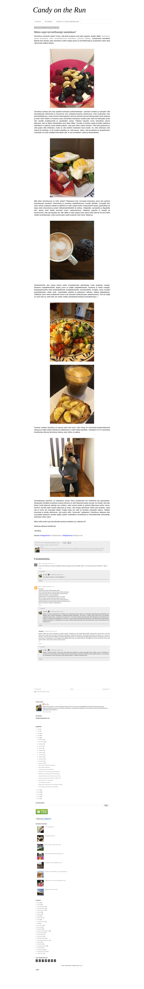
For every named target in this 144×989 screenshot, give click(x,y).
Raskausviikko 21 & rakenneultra (45, 780)
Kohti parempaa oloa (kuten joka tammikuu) (48, 786)
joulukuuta (41, 739)
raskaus (38, 942)
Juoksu (38, 904)
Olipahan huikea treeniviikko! (51, 889)
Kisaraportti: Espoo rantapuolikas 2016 (53, 862)
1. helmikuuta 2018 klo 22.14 (47, 563)
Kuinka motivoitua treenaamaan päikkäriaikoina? (49, 771)
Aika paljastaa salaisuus (50, 835)
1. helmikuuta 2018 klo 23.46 (56, 574)
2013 (38, 798)
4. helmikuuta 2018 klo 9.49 (56, 650)
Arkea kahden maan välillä (44, 782)
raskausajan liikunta (41, 946)
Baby (38, 902)
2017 (38, 790)
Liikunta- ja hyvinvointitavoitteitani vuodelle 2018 (49, 778)
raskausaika (41, 544)
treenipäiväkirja (40, 949)
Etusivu (38, 21)
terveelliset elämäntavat (53, 544)
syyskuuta (41, 746)
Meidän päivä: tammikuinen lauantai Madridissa (49, 773)
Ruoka (38, 916)
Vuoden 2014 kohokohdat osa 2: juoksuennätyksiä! (56, 871)
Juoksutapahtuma (41, 906)
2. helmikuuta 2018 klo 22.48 (56, 611)
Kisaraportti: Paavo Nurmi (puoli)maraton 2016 (55, 880)
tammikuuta (41, 763)
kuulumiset (39, 929)
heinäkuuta (41, 750)
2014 (38, 796)
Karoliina (48, 21)
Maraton (39, 912)
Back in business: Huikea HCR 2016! (53, 844)
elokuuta (41, 748)
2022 (38, 729)
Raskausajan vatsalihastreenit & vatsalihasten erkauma (50, 784)
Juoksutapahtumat (41, 908)
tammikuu (47, 544)
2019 (38, 735)
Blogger (81, 965)
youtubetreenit (40, 953)
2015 (38, 794)
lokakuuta (41, 744)
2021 (38, 731)
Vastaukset (42, 571)
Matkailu (39, 914)
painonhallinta (40, 934)
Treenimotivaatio (41, 921)
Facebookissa (57, 535)
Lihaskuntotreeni (41, 910)
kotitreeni (39, 927)
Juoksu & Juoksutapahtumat (67, 21)
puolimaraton (40, 936)
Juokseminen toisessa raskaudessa (45, 769)
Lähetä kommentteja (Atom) (43, 691)
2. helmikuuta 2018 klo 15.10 (47, 586)
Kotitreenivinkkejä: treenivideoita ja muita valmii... (49, 776)
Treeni (38, 919)
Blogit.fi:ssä (78, 535)
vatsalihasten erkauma (42, 951)
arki (38, 923)
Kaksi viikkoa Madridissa (44, 767)
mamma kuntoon (41, 932)
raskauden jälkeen (41, 938)
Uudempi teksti (38, 689)
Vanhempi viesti (105, 689)
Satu (39, 563)
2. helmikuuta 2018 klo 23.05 (50, 631)
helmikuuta (41, 761)
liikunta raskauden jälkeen (43, 931)
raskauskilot (39, 947)
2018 (38, 737)
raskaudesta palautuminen (42, 940)
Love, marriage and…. (50, 826)
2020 (38, 733)
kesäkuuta (41, 752)
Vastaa (39, 568)
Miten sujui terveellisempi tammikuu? (46, 765)
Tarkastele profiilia (47, 711)
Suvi (39, 586)
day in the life (40, 925)
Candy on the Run (59, 10)
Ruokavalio (39, 917)
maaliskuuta (41, 759)
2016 (38, 792)
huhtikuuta (41, 756)
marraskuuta (41, 741)
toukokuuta (41, 754)
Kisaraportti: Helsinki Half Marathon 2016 (54, 853)
